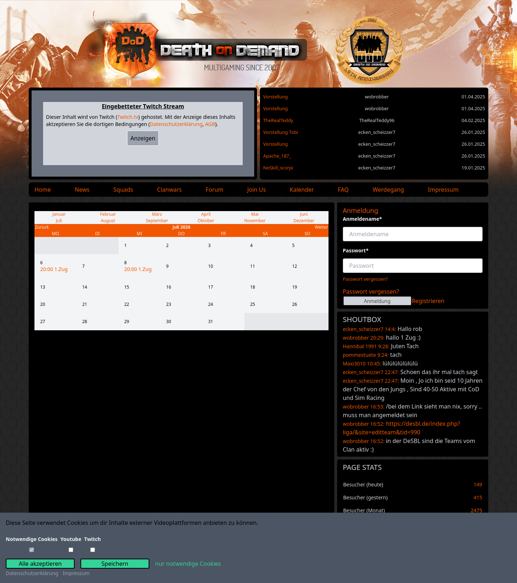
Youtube (70, 539)
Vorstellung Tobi (280, 132)
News (82, 189)
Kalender (302, 189)
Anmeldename (362, 218)
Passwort (356, 250)
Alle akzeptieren (40, 564)
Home (42, 189)
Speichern (115, 564)
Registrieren (428, 301)
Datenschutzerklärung (176, 124)
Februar (108, 214)
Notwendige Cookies (31, 539)
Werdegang (388, 189)
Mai (255, 214)
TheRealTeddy (278, 120)
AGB (210, 124)
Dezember (303, 221)
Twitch (92, 539)
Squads (123, 189)
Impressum (443, 189)
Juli (59, 221)
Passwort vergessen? (365, 279)
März (157, 214)
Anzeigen (142, 138)
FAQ (343, 189)
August (108, 221)
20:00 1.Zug (53, 269)
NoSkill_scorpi (278, 167)
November (254, 221)
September (157, 221)
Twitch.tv (127, 116)
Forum (214, 189)
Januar (59, 214)
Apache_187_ (277, 156)
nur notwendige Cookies (188, 564)
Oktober (205, 221)
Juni (304, 214)
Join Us (256, 189)
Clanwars (169, 189)
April (205, 214)
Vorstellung (275, 96)
